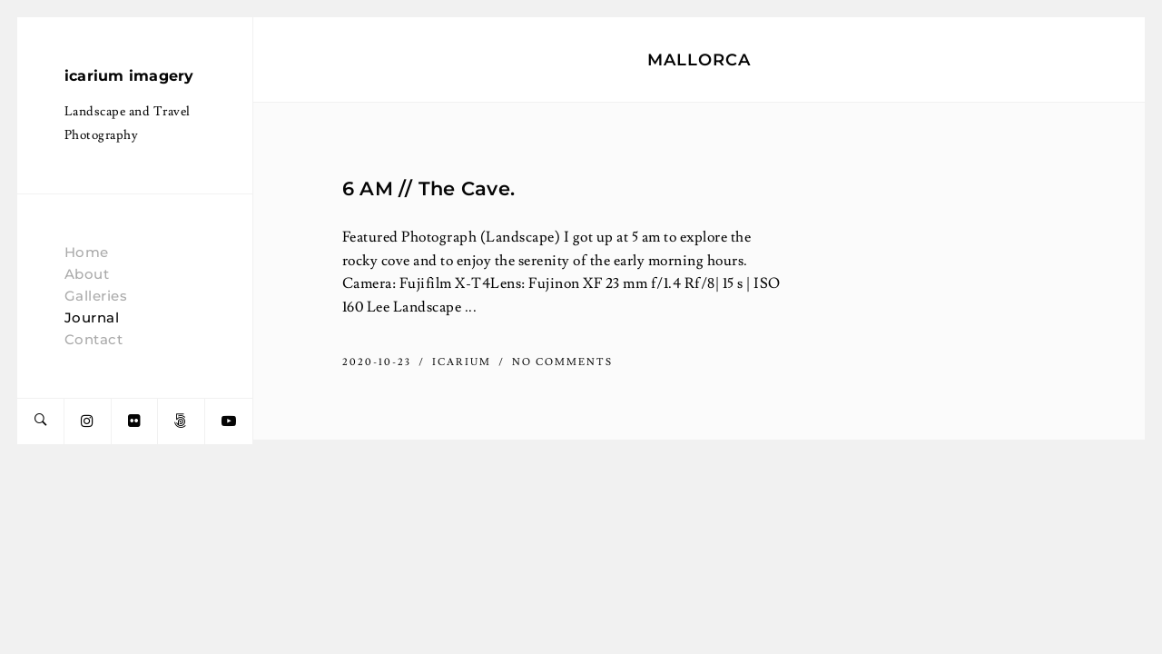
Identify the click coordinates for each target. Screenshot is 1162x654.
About (87, 273)
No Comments (562, 362)
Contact (93, 339)
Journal (92, 317)
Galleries (96, 295)
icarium (463, 362)
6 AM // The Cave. (428, 188)
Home (86, 252)
